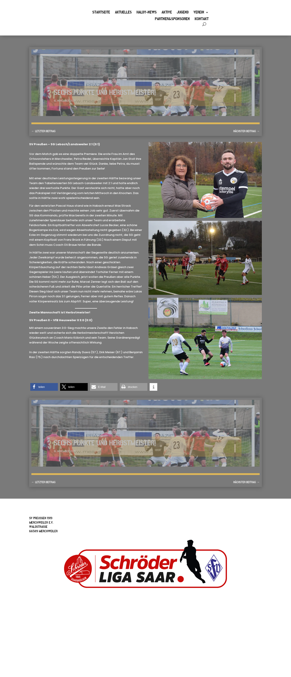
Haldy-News (147, 13)
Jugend (183, 13)
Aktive (167, 13)
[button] (44, 387)
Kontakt (202, 19)
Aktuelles (123, 13)
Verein (199, 13)
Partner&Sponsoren (172, 19)
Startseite (101, 13)
